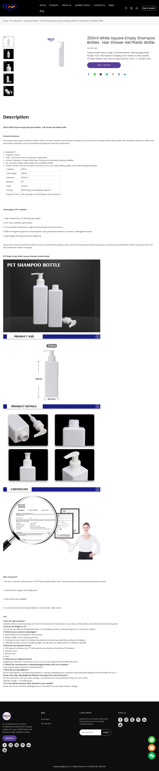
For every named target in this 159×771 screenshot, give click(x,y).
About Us (66, 5)
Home (43, 5)
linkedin (125, 75)
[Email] (90, 732)
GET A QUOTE (104, 65)
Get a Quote (149, 8)
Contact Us (99, 5)
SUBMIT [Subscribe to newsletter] (106, 732)
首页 (43, 713)
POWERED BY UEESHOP (97, 766)
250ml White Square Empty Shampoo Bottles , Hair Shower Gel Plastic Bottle (71, 20)
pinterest (113, 75)
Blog (42, 11)
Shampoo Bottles (31, 20)
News (111, 5)
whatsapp (107, 75)
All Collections (16, 20)
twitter (101, 75)
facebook (89, 75)
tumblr (119, 75)
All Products (45, 719)
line (95, 75)
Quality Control (82, 5)
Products (53, 5)
